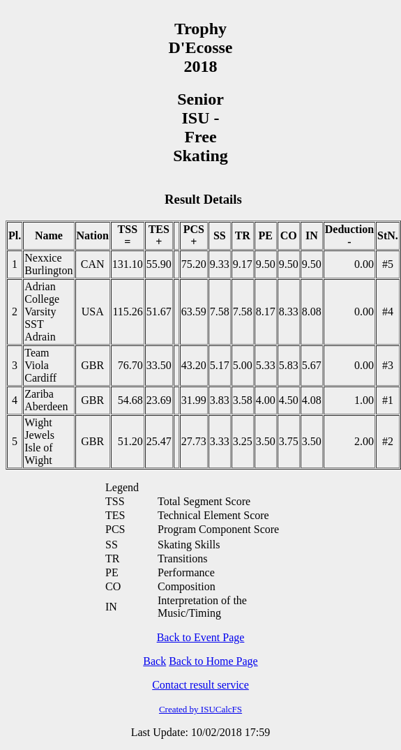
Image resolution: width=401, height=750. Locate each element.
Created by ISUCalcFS (200, 709)
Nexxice (42, 258)
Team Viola (36, 359)
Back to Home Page (213, 661)
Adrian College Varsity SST (41, 305)
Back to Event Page (201, 637)
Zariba (39, 394)
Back (154, 661)
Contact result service (200, 685)
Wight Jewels (39, 429)
